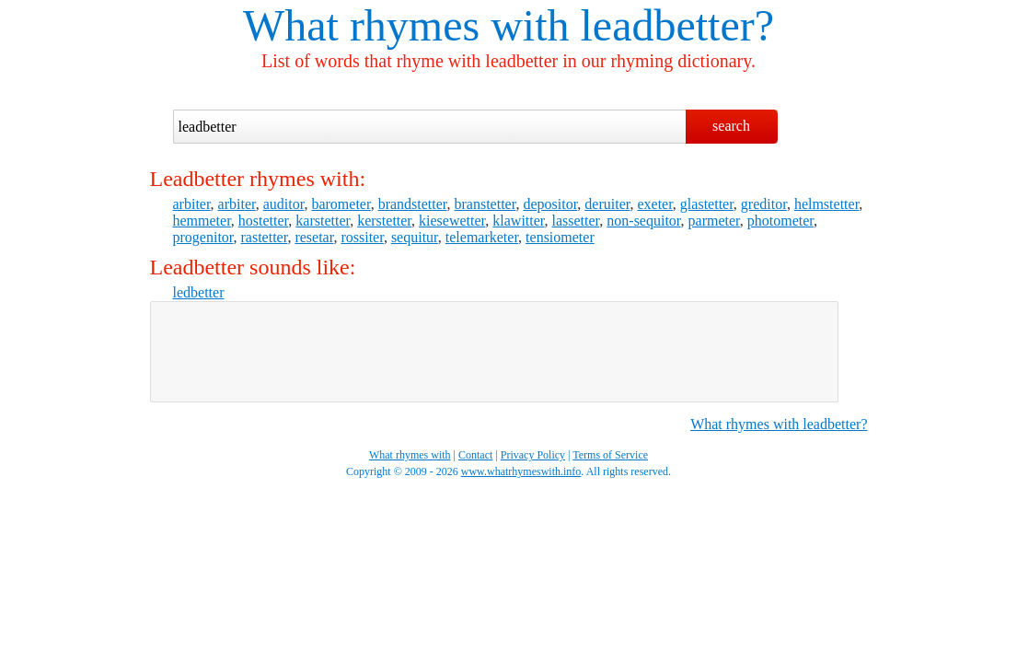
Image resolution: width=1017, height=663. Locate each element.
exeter (654, 204)
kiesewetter (452, 220)
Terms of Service (610, 454)
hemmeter (202, 220)
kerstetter (384, 220)
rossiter (362, 237)
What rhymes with (406, 25)
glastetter (707, 204)
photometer (780, 220)
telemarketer (481, 237)
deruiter (607, 204)
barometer (340, 204)
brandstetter (412, 204)
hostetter (263, 220)
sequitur (414, 237)
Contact (475, 454)
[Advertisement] (494, 351)
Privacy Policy (533, 454)
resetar (314, 237)
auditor (284, 204)
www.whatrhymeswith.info (521, 471)
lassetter (576, 220)
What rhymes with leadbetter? (778, 424)
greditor (764, 204)
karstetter (322, 220)
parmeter (714, 220)
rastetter (264, 237)
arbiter (192, 204)
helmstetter (826, 204)
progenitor (203, 237)
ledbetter (199, 292)
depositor (550, 204)
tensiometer (560, 237)
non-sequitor (643, 220)
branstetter (485, 204)
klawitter (518, 220)
